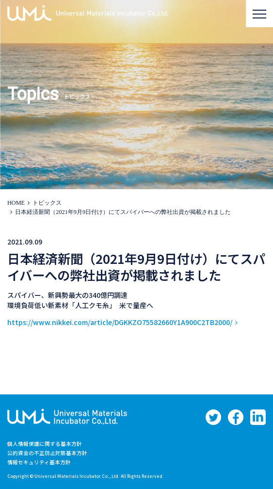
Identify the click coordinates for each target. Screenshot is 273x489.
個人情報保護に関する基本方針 (44, 443)
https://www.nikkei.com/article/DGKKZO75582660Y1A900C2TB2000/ (119, 322)
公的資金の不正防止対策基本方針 (47, 452)
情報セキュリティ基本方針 (39, 462)
